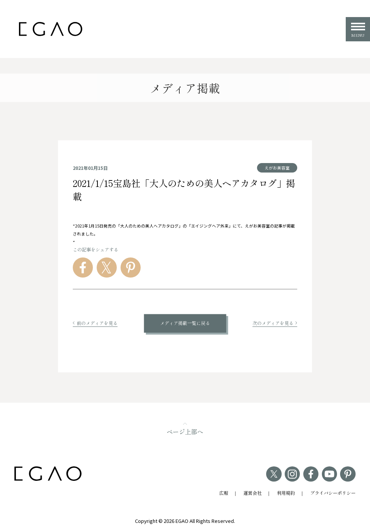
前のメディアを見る (95, 323)
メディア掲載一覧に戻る (185, 323)
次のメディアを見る (274, 323)
